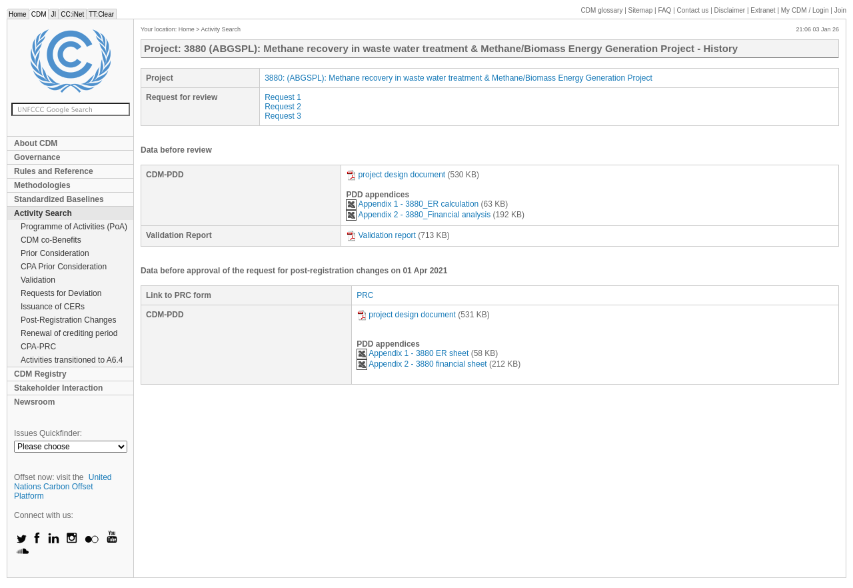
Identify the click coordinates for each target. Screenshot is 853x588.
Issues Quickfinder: (48, 433)
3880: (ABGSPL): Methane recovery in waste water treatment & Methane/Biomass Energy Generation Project (458, 78)
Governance (37, 157)
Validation (38, 280)
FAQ (664, 10)
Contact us (693, 10)
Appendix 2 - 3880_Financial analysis (418, 214)
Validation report (381, 235)
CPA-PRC (38, 346)
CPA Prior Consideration (64, 266)
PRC (365, 295)
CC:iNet (72, 14)
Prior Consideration (55, 253)
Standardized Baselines (59, 199)
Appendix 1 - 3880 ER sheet (412, 353)
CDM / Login (805, 10)
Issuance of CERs (53, 306)
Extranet (762, 10)
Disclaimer (730, 10)
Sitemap (640, 10)
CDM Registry (40, 374)
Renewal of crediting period (69, 333)
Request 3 (283, 116)
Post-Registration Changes (68, 320)
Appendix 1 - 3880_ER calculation (412, 204)
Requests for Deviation (61, 293)
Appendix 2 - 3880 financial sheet (423, 364)
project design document (395, 174)
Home (18, 14)
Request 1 (283, 97)
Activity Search (43, 213)
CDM (39, 14)
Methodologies (42, 185)
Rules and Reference (53, 171)
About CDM (35, 143)
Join (840, 10)
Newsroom (34, 402)
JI (53, 14)
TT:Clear (101, 14)
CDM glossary (602, 10)
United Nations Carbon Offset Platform (63, 487)
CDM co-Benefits (51, 240)
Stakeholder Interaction (58, 388)
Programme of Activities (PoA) (74, 226)
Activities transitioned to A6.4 (72, 360)
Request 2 (283, 106)
